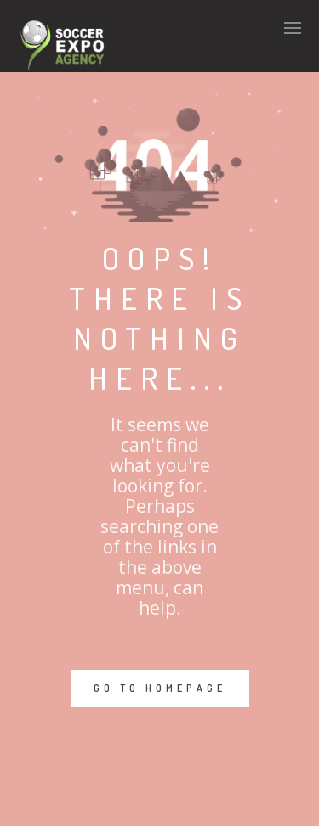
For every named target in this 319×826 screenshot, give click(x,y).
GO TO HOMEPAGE (160, 688)
